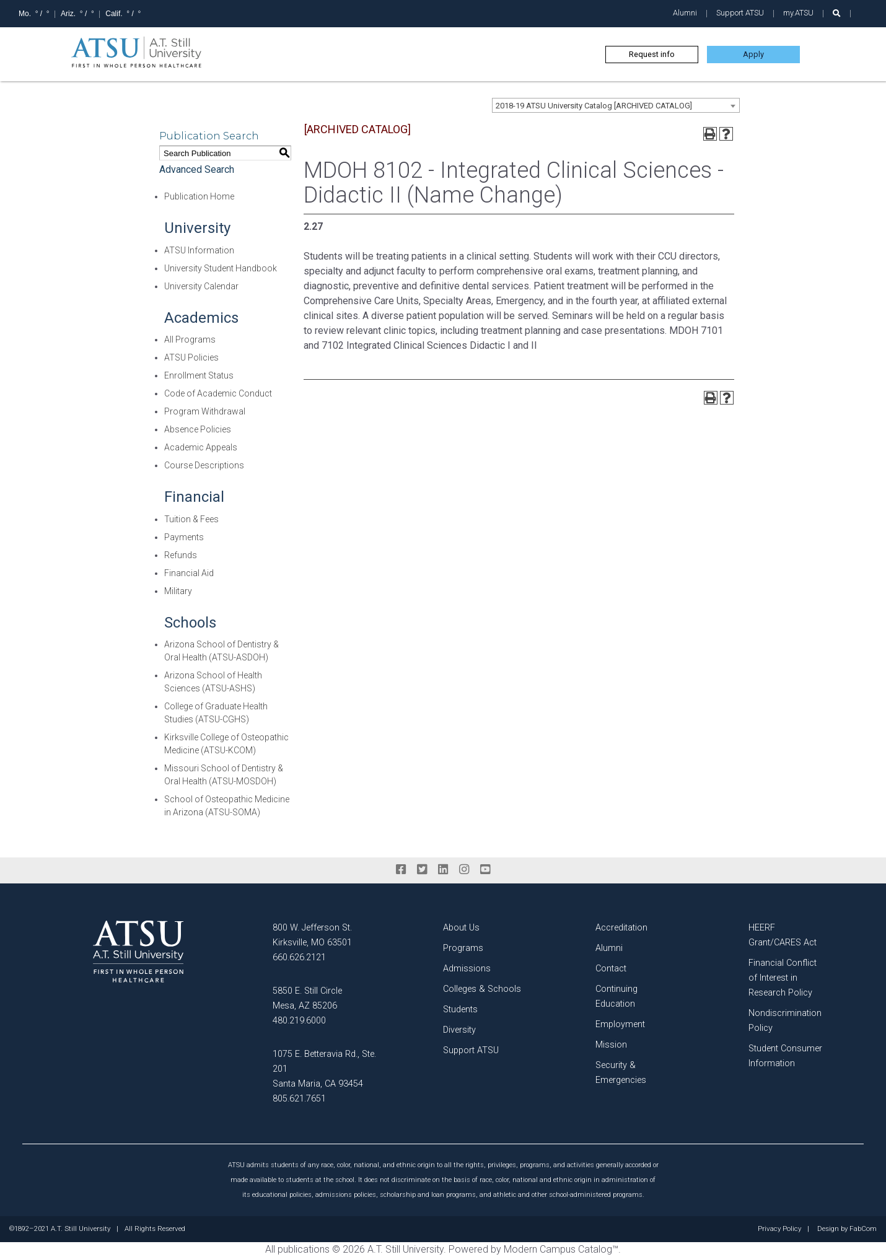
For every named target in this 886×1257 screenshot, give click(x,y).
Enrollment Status (199, 375)
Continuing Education (616, 996)
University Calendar (201, 286)
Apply (753, 54)
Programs (463, 948)
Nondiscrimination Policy (785, 1020)
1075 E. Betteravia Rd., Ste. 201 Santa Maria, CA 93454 (324, 1069)
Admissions (467, 968)
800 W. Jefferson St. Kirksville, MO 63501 (312, 935)
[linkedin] (443, 869)
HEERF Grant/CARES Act (782, 935)
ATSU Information (199, 250)
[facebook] (400, 869)
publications (304, 1249)
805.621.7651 (299, 1098)
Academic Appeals (200, 447)
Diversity (459, 1030)
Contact (610, 968)
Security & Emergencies (620, 1072)
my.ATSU (798, 12)
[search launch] (837, 13)
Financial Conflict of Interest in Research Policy (782, 978)
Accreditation (621, 927)
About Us (461, 927)
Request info (652, 54)
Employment (620, 1024)
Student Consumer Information (785, 1056)
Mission (611, 1045)
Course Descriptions (204, 465)
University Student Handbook (220, 268)
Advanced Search (196, 169)
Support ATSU (740, 12)
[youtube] (485, 869)
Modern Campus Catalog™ (561, 1249)
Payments (184, 537)
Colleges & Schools (482, 989)
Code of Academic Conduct (218, 393)
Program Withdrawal (204, 411)
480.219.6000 (299, 1020)
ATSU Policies (191, 357)
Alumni (685, 12)
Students (460, 1009)
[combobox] (616, 105)
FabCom (863, 1229)
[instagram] (464, 869)
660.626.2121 (299, 957)
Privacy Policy (779, 1229)
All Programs (190, 339)
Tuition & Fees (191, 519)
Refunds (180, 555)
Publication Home (199, 196)
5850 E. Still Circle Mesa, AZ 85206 (307, 998)
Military (178, 591)
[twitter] (421, 869)
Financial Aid (189, 573)
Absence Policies (197, 429)
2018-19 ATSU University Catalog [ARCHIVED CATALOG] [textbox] (594, 105)
